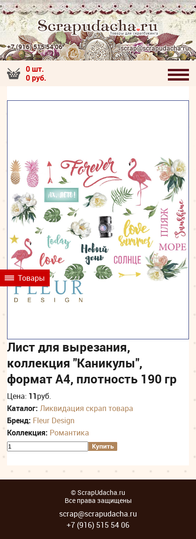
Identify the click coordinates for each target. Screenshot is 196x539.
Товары (25, 278)
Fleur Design (54, 420)
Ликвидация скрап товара (86, 408)
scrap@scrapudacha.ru (155, 48)
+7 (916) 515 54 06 (34, 46)
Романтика (69, 432)
